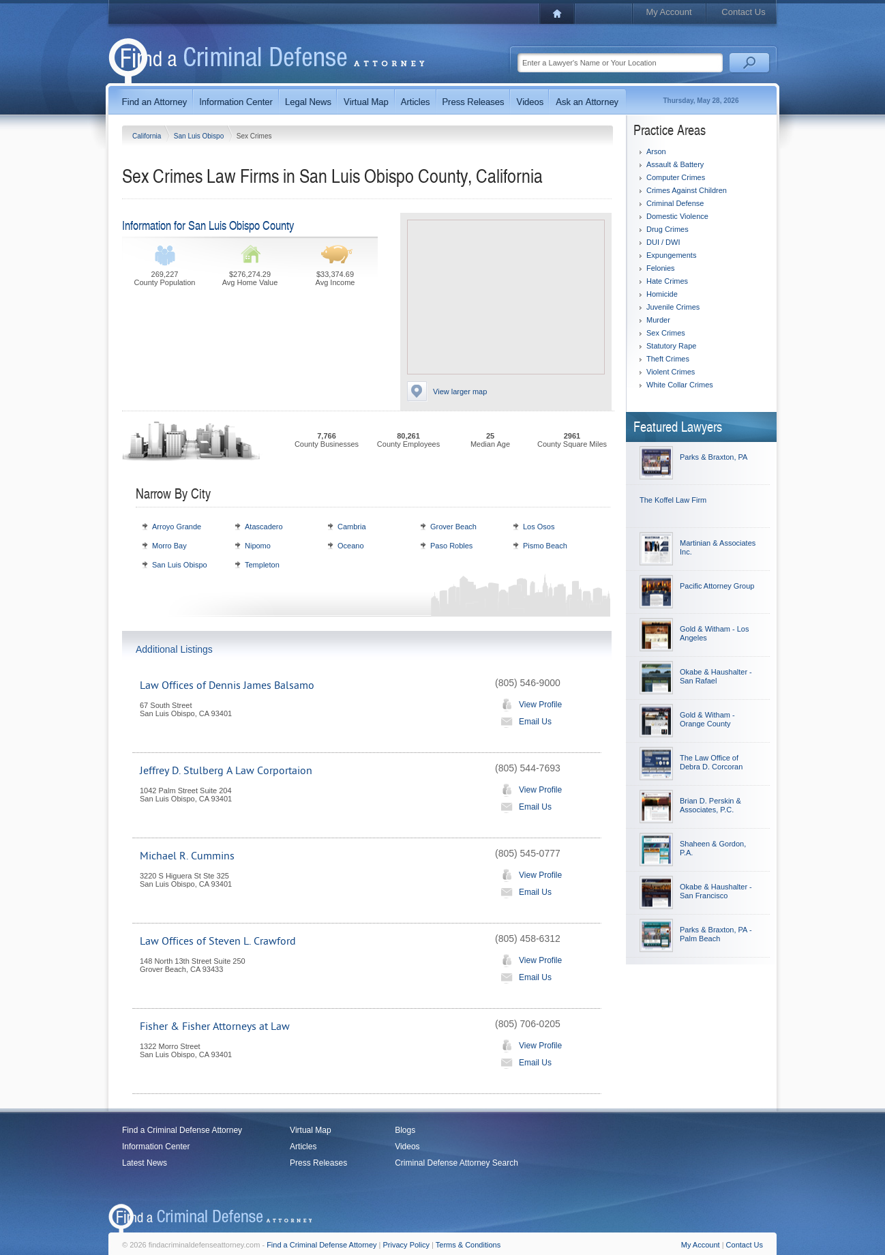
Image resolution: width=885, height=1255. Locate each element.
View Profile (528, 704)
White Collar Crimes (679, 385)
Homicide (662, 294)
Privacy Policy (406, 1245)
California (147, 136)
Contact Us (743, 12)
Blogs (405, 1130)
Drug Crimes (667, 229)
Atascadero (264, 526)
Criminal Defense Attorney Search (456, 1163)
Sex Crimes (665, 333)
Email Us (523, 721)
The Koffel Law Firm (673, 500)
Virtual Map (310, 1130)
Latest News (144, 1163)
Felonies (660, 268)
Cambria (352, 526)
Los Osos (538, 526)
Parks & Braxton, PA (713, 457)
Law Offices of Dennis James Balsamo (227, 685)
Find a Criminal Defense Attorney (182, 1130)
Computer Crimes (675, 177)
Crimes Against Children (686, 190)
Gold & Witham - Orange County (707, 719)
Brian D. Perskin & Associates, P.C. (710, 805)
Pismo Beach (545, 546)
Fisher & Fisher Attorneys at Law (215, 1026)
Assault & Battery (675, 164)
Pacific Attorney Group (717, 586)
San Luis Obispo (200, 136)
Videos (407, 1146)
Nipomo (258, 546)
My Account (668, 12)
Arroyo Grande (176, 526)
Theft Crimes (667, 359)
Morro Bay (169, 546)
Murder (658, 320)
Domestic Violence (677, 216)
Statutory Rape (671, 346)
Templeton (262, 565)
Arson (656, 151)
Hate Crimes (667, 281)
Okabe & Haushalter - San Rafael (716, 676)
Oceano (351, 546)
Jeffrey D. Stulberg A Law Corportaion (226, 771)
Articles (303, 1146)
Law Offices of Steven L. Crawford (218, 941)
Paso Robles (451, 546)
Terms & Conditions (468, 1245)
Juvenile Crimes (673, 307)
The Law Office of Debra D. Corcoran (711, 762)
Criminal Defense (675, 203)
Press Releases (318, 1163)
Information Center (156, 1146)
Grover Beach (453, 526)
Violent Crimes (670, 372)
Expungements (671, 255)
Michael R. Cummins (187, 856)
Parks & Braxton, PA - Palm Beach (716, 934)
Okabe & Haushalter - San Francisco (716, 891)
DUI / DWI (663, 242)
